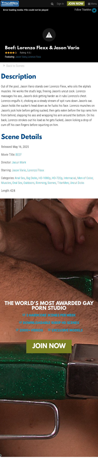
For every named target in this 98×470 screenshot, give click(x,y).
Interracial (70, 178)
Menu (92, 3)
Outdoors (29, 183)
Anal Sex (20, 178)
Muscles (6, 183)
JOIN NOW (75, 4)
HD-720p (57, 178)
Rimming (41, 183)
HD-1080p (45, 178)
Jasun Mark (19, 162)
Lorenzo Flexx (34, 56)
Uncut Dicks (77, 183)
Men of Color (85, 178)
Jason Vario (21, 56)
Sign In (60, 3)
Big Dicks (31, 178)
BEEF (19, 154)
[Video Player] (49, 34)
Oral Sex (17, 183)
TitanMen (63, 183)
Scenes (52, 183)
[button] (49, 34)
